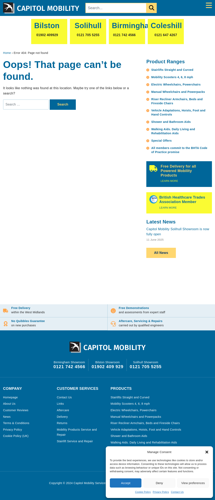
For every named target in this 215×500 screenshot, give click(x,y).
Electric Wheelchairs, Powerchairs (176, 84)
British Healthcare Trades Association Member (182, 199)
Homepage (10, 397)
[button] (207, 452)
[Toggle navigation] (209, 5)
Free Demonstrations (134, 308)
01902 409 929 (107, 366)
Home (7, 52)
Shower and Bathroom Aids (171, 121)
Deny (159, 483)
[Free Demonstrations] (113, 310)
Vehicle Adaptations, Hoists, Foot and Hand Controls (178, 112)
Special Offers (161, 140)
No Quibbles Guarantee (28, 321)
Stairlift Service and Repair (75, 441)
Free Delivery (21, 308)
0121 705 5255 (146, 366)
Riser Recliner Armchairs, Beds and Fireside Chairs (177, 101)
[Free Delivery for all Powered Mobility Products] (153, 168)
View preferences (193, 483)
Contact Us (177, 492)
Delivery (62, 416)
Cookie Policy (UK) (16, 435)
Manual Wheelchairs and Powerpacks (178, 91)
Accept (125, 483)
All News (161, 252)
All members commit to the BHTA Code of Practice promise (179, 150)
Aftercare (63, 410)
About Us (9, 403)
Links (60, 403)
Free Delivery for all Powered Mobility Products (178, 170)
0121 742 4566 (69, 366)
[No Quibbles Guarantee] (6, 324)
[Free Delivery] (6, 310)
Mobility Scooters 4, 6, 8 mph (172, 77)
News (7, 416)
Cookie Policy (143, 492)
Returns (62, 422)
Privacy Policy (161, 492)
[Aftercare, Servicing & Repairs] (113, 324)
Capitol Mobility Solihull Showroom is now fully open (177, 231)
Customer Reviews (15, 410)
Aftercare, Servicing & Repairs (141, 321)
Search (62, 104)
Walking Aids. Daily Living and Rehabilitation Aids (173, 131)
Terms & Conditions (16, 422)
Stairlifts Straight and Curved (172, 69)
